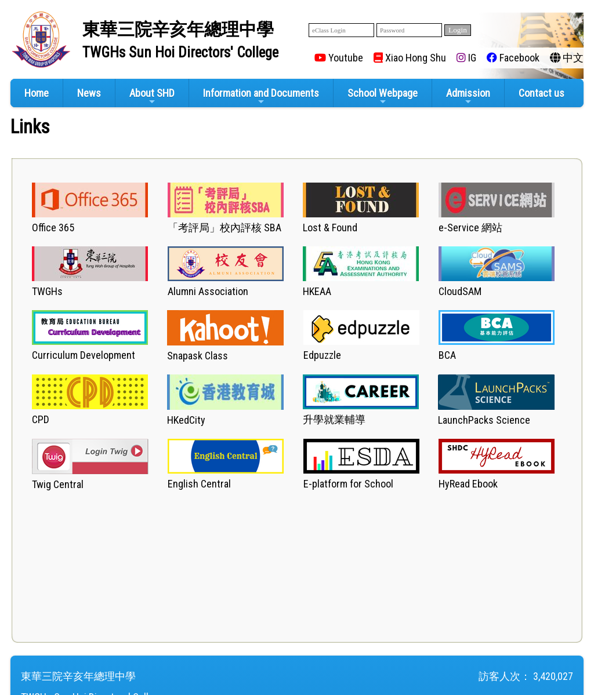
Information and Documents (261, 96)
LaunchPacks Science (484, 420)
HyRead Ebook (468, 484)
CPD (40, 419)
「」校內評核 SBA (224, 227)
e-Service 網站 (470, 227)
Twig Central (58, 484)
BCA (447, 355)
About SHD (152, 96)
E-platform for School (348, 484)
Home (36, 93)
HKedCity (186, 420)
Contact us (541, 93)
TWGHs (47, 291)
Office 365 (53, 227)
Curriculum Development (83, 355)
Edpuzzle (322, 355)
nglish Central (202, 484)
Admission (468, 96)
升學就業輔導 (334, 419)
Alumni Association (208, 291)
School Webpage (382, 96)
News (89, 93)
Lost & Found (330, 227)
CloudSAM (460, 291)
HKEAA (317, 291)
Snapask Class (197, 356)
